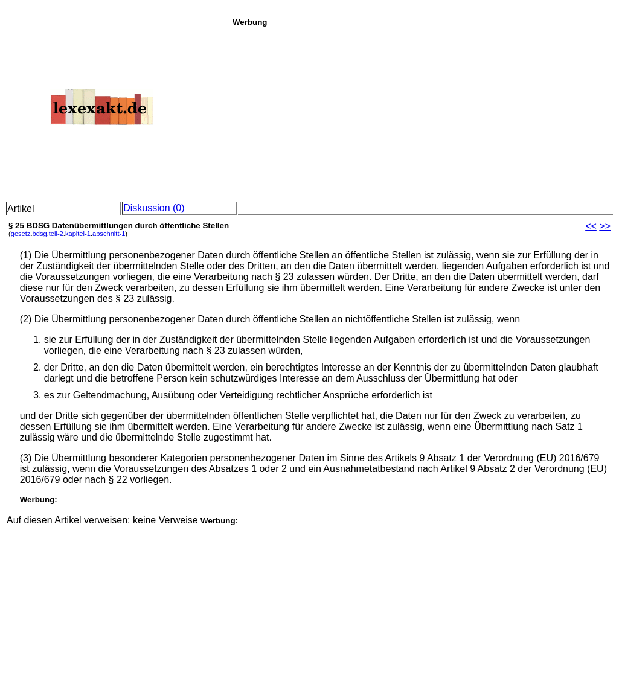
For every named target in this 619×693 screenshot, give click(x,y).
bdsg (40, 233)
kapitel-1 (78, 233)
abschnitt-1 (108, 233)
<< (591, 226)
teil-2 (56, 233)
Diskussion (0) (153, 208)
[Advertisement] (422, 111)
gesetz (21, 233)
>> (605, 226)
